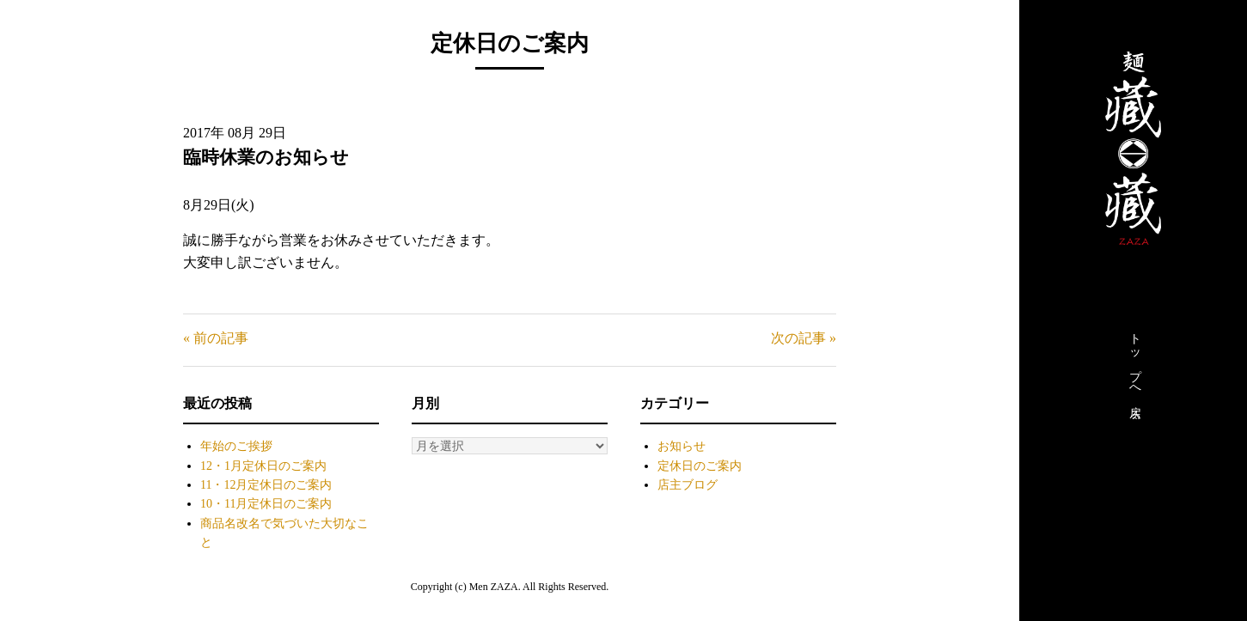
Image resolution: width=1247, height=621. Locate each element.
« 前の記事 (215, 338)
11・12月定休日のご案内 (266, 484)
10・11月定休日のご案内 (266, 503)
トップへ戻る (1134, 372)
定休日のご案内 (699, 466)
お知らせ (681, 446)
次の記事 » (803, 338)
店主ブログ (687, 484)
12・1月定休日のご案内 (263, 466)
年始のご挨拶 (236, 446)
